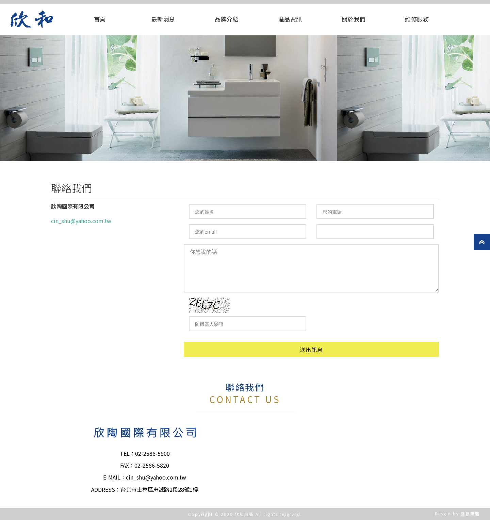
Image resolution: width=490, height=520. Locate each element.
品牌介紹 (227, 19)
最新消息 (163, 19)
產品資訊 (290, 19)
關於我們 (353, 19)
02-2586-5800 (152, 453)
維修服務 (417, 19)
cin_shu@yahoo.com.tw (81, 221)
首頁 (100, 19)
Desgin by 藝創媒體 (457, 513)
